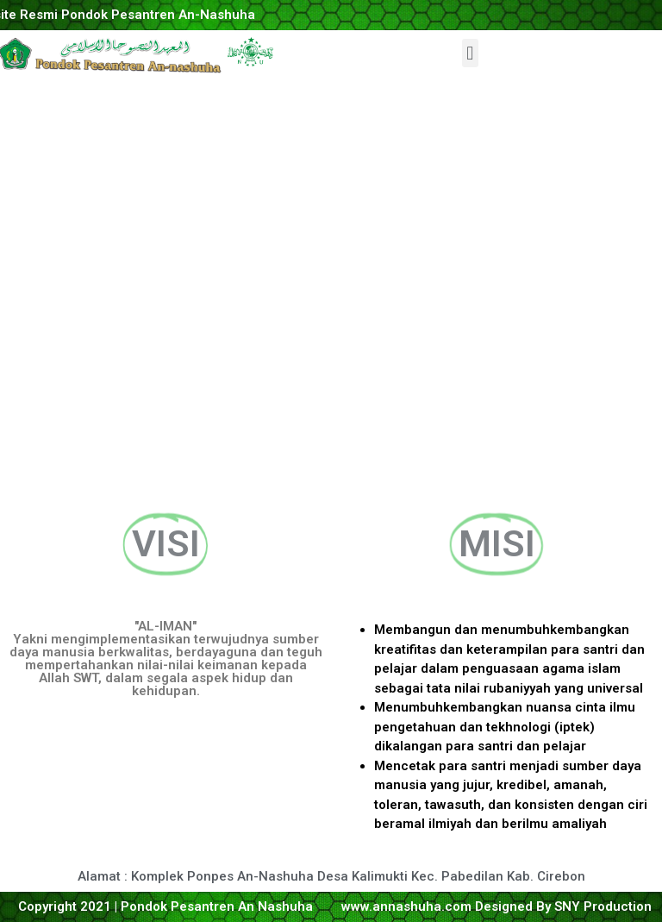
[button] (470, 53)
